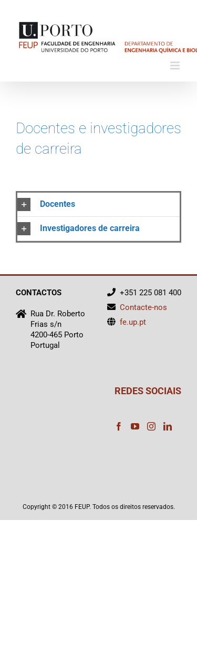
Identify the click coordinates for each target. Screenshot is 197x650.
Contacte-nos (143, 307)
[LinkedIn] (167, 426)
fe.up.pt (133, 322)
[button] (98, 204)
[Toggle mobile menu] (175, 65)
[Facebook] (119, 426)
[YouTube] (135, 426)
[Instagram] (151, 426)
